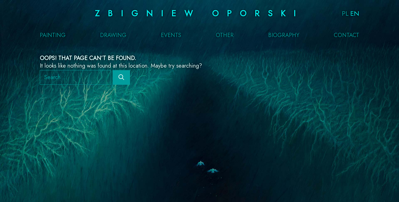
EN (354, 13)
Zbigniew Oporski (199, 13)
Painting (53, 35)
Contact (346, 35)
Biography (283, 35)
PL (345, 13)
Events (171, 35)
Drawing (113, 35)
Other (225, 35)
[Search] (121, 77)
